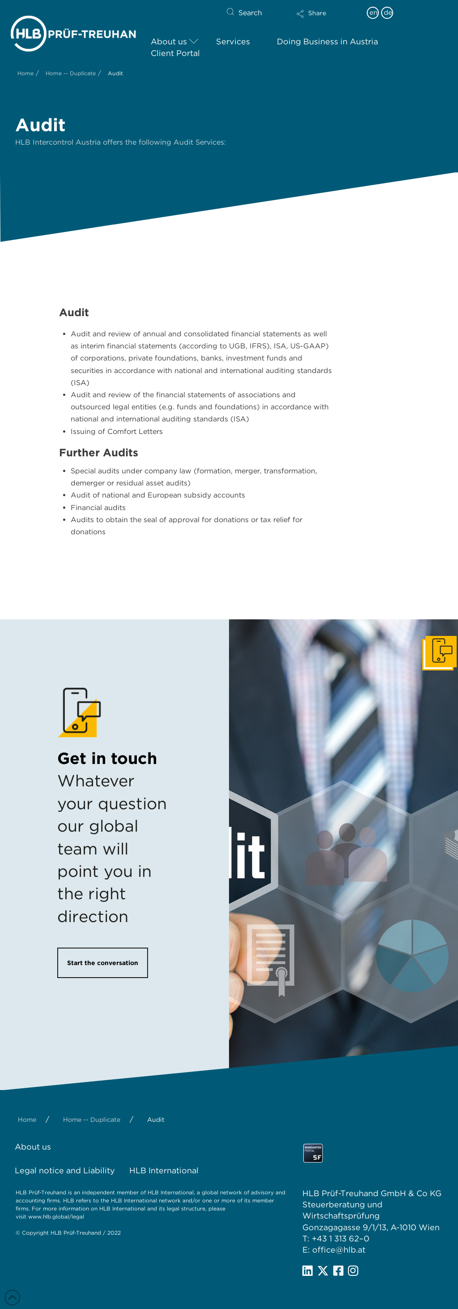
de (388, 13)
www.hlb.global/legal (56, 1216)
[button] (327, 20)
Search (250, 13)
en (373, 13)
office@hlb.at (338, 1249)
